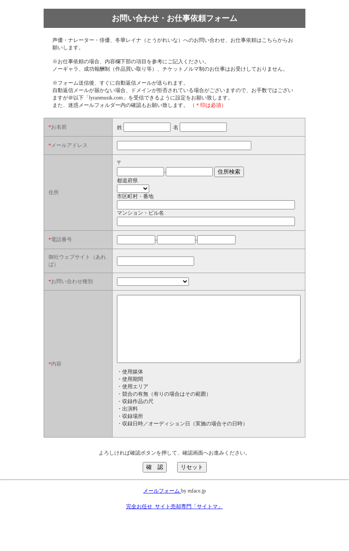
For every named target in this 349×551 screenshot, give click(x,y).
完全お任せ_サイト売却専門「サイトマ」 (174, 532)
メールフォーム (162, 516)
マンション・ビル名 (118, 219)
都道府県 (105, 186)
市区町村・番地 (113, 202)
